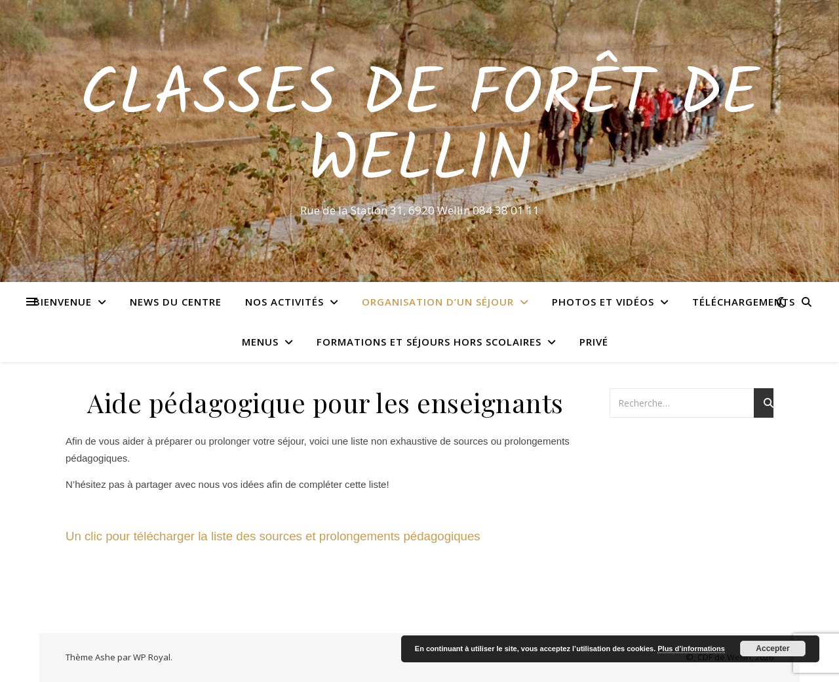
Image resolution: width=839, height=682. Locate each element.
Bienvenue (62, 301)
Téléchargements (743, 301)
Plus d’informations (691, 648)
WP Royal (151, 657)
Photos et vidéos (603, 301)
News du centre (176, 301)
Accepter (772, 648)
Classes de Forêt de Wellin (419, 129)
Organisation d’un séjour (438, 301)
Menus (260, 341)
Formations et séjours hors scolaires (429, 341)
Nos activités (284, 301)
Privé (593, 341)
